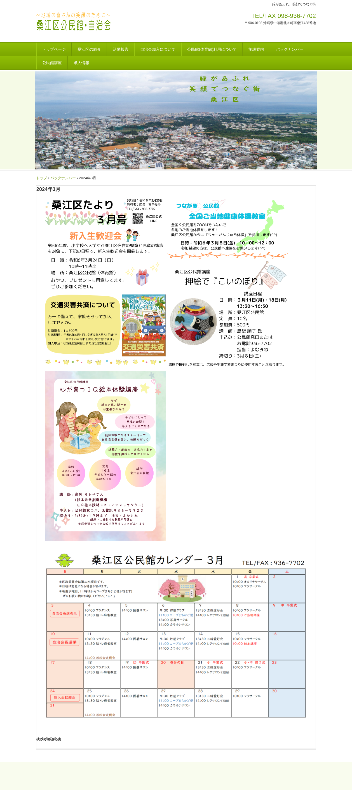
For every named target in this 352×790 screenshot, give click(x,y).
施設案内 (256, 49)
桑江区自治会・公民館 (101, 23)
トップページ (54, 49)
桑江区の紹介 (89, 49)
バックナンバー (289, 49)
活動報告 (120, 49)
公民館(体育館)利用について (212, 49)
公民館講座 (52, 62)
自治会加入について (157, 49)
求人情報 (81, 62)
